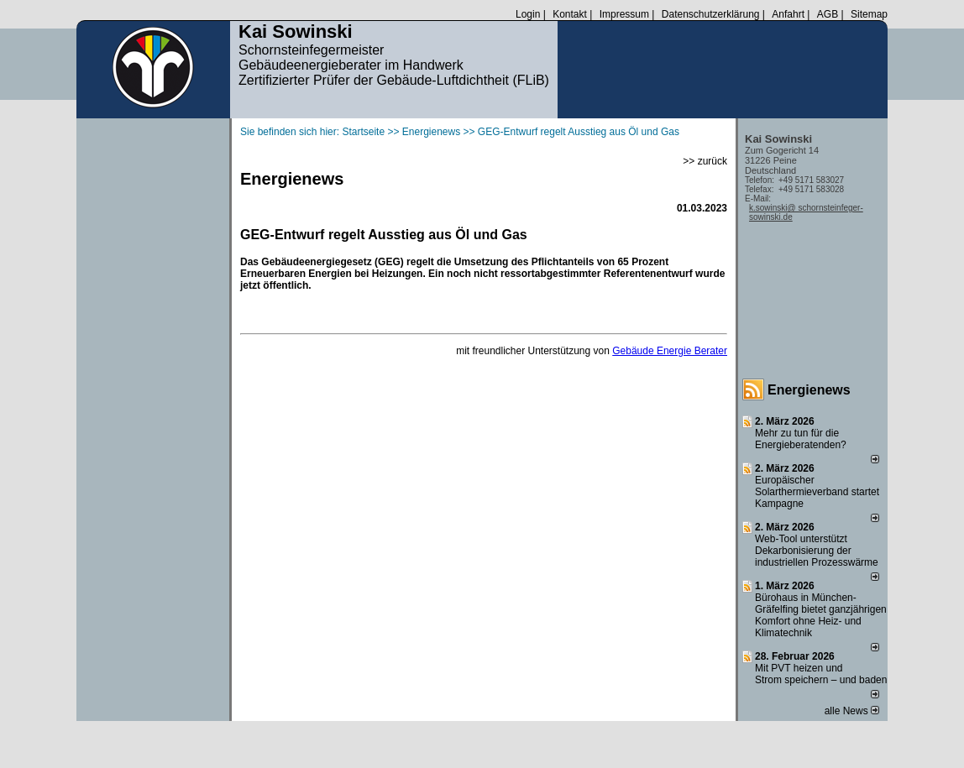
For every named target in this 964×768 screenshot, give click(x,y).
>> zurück (705, 161)
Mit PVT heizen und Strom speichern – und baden (821, 674)
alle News (852, 711)
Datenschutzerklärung (711, 14)
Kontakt (570, 14)
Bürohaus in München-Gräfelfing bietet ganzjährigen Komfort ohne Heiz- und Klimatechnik (821, 615)
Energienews (809, 390)
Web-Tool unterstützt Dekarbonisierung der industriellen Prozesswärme (816, 550)
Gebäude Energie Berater (669, 351)
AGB (827, 14)
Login (528, 14)
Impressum (624, 14)
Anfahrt (788, 14)
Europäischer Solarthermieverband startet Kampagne (817, 491)
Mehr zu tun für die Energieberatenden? (800, 439)
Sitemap (869, 14)
